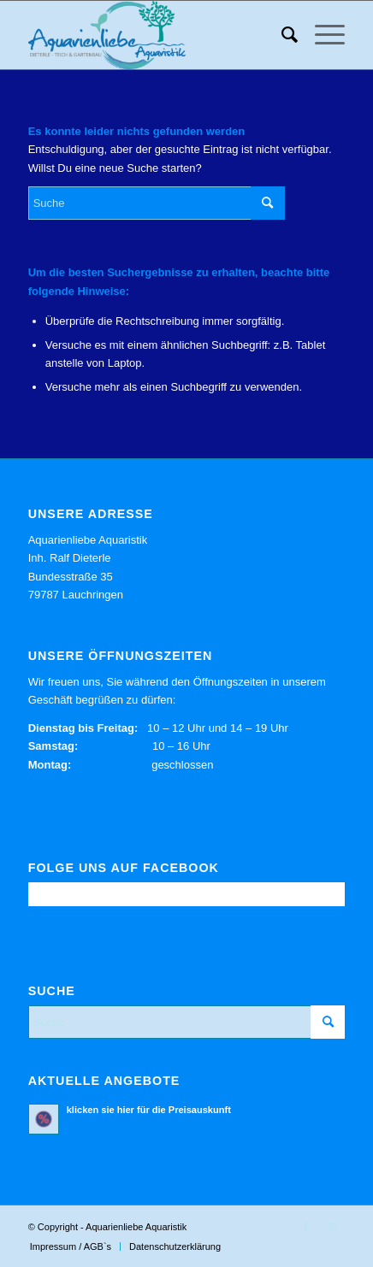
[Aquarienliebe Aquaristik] (154, 35)
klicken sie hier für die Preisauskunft (149, 1110)
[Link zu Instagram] (332, 1227)
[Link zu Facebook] (306, 1227)
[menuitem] (281, 35)
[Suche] (281, 35)
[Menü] (321, 35)
